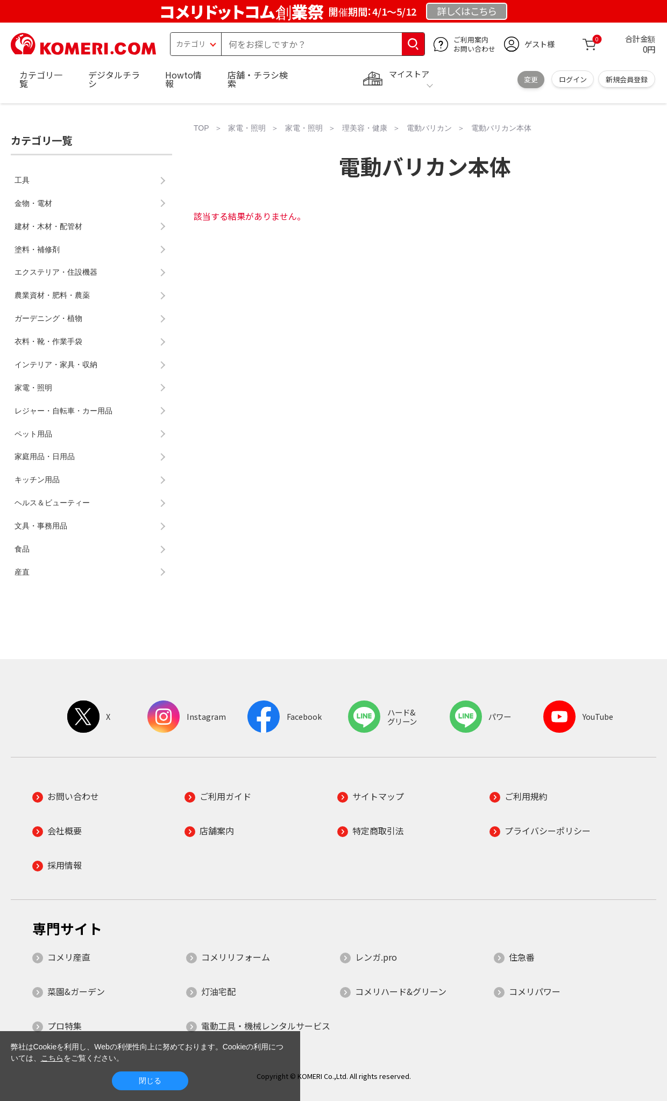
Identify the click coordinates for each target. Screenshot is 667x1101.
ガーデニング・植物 (48, 318)
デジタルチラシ (114, 79)
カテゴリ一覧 (40, 79)
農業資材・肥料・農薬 (52, 295)
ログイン (573, 79)
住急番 (522, 957)
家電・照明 (33, 387)
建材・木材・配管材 (48, 226)
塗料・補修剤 (37, 249)
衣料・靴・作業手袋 (48, 341)
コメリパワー (534, 991)
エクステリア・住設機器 (56, 272)
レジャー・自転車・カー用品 (63, 410)
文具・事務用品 (41, 525)
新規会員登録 (627, 79)
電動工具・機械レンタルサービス (265, 1025)
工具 (22, 180)
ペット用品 (33, 434)
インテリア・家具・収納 (56, 364)
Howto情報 (183, 79)
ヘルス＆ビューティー (52, 502)
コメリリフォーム (235, 957)
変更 (531, 79)
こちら (52, 1058)
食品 (22, 549)
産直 (22, 572)
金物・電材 (33, 203)
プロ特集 (64, 1025)
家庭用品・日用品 (45, 456)
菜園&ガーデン (76, 991)
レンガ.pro (376, 957)
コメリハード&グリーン (400, 991)
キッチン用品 (37, 479)
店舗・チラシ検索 (258, 79)
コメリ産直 (68, 957)
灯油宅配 (218, 991)
